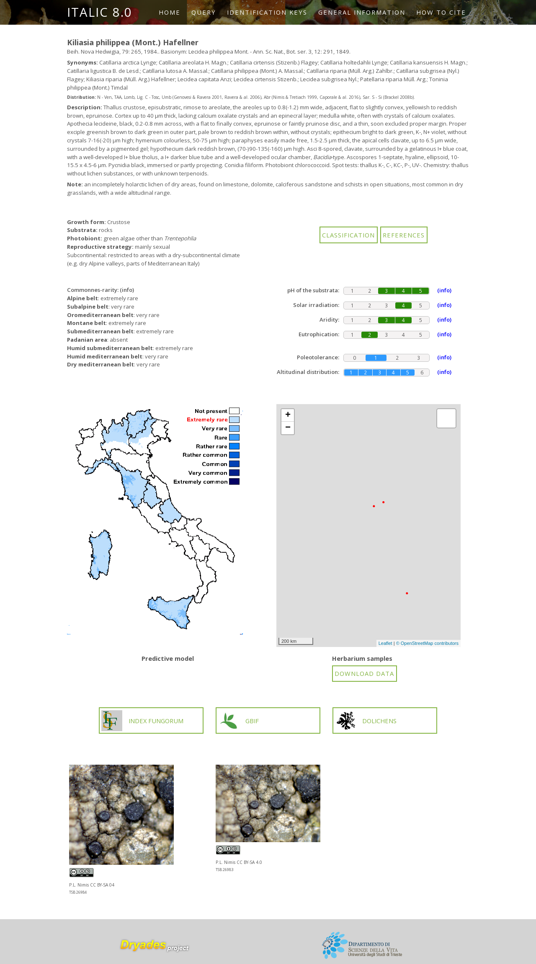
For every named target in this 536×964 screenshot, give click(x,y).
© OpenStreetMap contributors (427, 643)
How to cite (441, 12)
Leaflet (385, 643)
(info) (127, 290)
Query (203, 12)
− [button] (288, 428)
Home (169, 12)
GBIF (238, 720)
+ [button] (288, 415)
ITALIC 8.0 (99, 12)
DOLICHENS (366, 720)
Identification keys (267, 12)
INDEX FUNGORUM (142, 720)
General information (361, 12)
